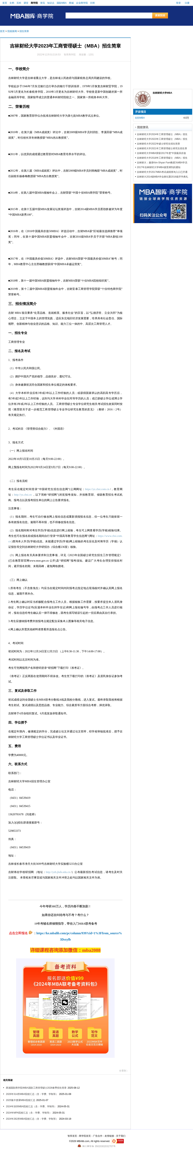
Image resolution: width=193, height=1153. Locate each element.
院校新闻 (12, 31)
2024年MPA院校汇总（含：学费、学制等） (29, 1112)
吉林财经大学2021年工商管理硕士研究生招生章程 (162, 148)
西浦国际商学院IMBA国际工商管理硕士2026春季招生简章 (36, 1087)
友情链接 (109, 1136)
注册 (187, 3)
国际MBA (62, 3)
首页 (4, 3)
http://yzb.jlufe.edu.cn (58, 872)
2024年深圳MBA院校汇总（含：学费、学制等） (31, 1106)
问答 (92, 3)
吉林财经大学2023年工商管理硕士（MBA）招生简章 (162, 139)
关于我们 (120, 1136)
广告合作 (97, 1136)
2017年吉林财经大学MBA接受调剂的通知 (158, 167)
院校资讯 (142, 127)
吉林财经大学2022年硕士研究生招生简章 (158, 143)
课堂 (26, 3)
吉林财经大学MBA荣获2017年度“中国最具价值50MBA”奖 (161, 153)
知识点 (50, 3)
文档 (11, 3)
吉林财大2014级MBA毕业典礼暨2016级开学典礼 (162, 176)
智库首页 (72, 1136)
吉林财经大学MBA (162, 93)
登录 (178, 3)
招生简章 (24, 31)
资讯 (42, 3)
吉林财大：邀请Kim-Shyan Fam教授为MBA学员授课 (162, 162)
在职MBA (140, 117)
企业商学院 (82, 3)
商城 (71, 3)
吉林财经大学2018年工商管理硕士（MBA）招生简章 (162, 157)
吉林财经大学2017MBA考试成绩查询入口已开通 (162, 172)
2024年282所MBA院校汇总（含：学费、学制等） (32, 1118)
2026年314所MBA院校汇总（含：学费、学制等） (32, 1094)
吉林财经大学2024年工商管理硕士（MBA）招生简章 (162, 134)
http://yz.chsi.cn (23, 494)
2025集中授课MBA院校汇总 (20, 1100)
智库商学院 (70, 54)
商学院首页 (85, 1136)
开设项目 (140, 111)
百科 (19, 3)
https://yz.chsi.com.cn (97, 489)
